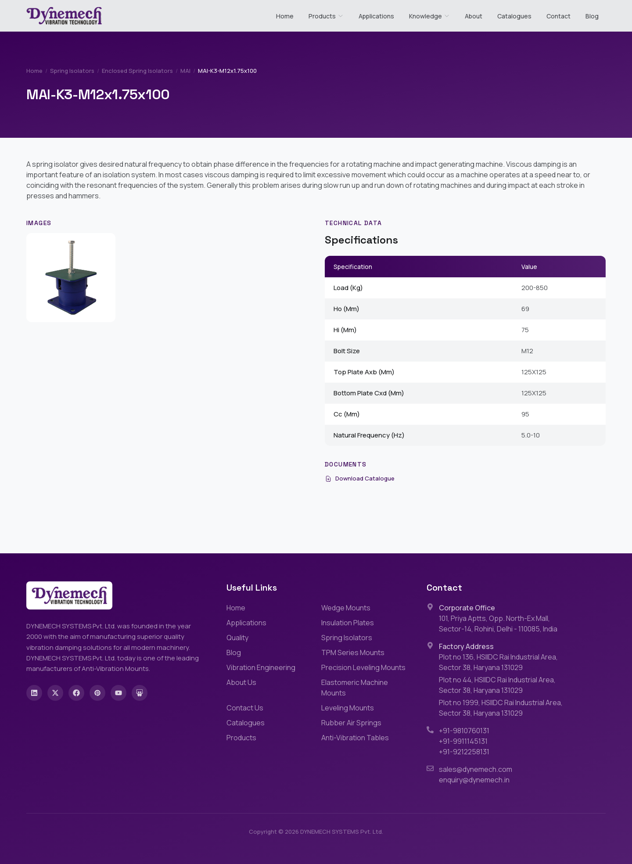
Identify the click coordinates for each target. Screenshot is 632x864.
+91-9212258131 (464, 751)
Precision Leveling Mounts (363, 667)
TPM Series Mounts (352, 652)
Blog (592, 16)
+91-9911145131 (463, 741)
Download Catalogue (360, 478)
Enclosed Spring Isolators (137, 71)
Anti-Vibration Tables (355, 737)
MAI (185, 71)
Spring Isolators (72, 71)
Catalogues (514, 16)
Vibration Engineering (260, 667)
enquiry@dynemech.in (474, 780)
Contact (558, 16)
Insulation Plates (347, 622)
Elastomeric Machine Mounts (354, 688)
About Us (241, 682)
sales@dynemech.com (475, 769)
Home (285, 16)
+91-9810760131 (464, 730)
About (473, 16)
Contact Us (244, 708)
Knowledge (429, 16)
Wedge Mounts (345, 608)
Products (322, 16)
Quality (237, 637)
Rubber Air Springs (351, 723)
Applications (376, 16)
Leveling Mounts (347, 708)
